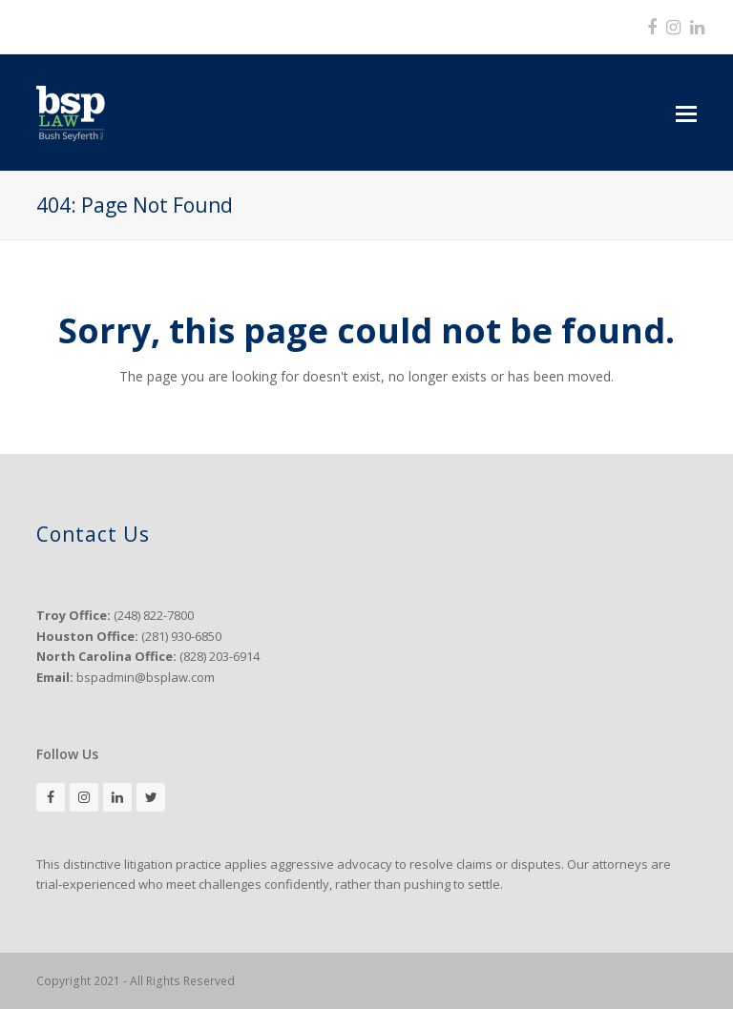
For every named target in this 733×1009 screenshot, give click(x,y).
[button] (686, 112)
